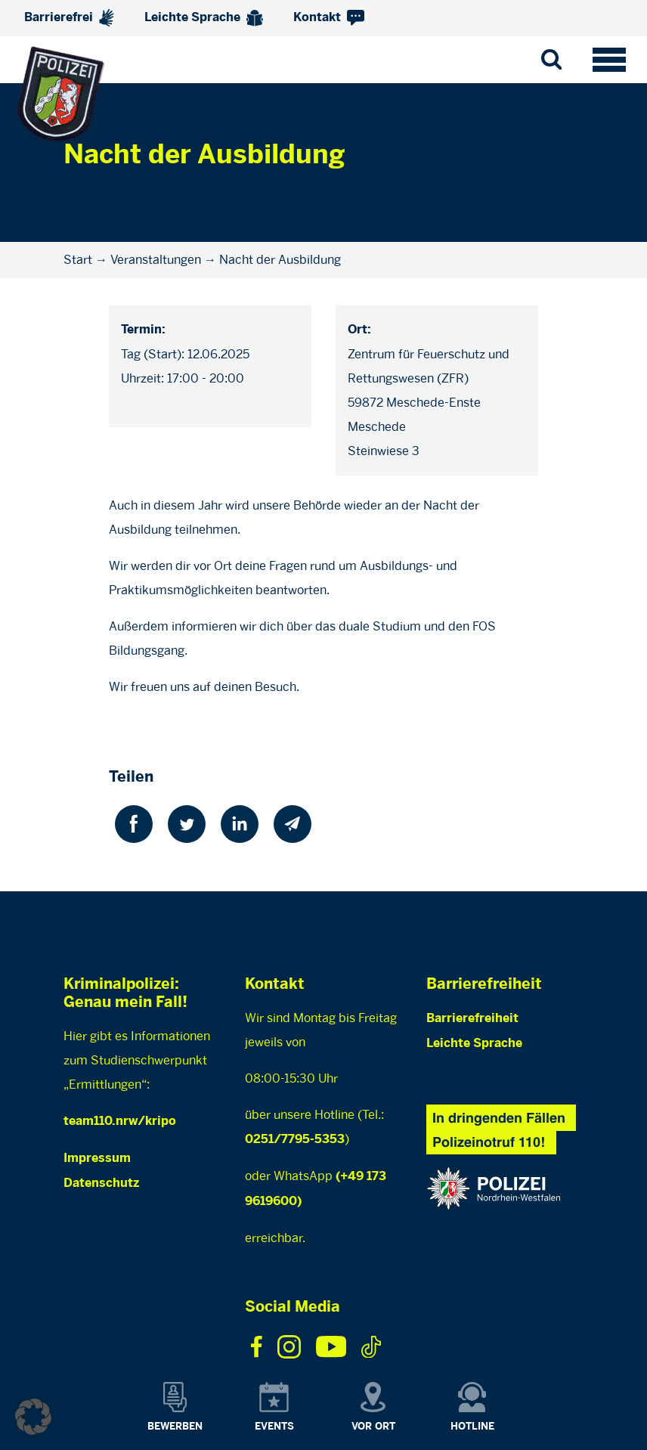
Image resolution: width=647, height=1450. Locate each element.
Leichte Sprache (203, 18)
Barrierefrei (69, 17)
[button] (33, 1416)
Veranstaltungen (155, 260)
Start (77, 260)
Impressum (97, 1158)
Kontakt (328, 18)
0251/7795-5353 (295, 1139)
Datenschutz (101, 1183)
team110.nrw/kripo (119, 1121)
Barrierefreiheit (472, 1018)
